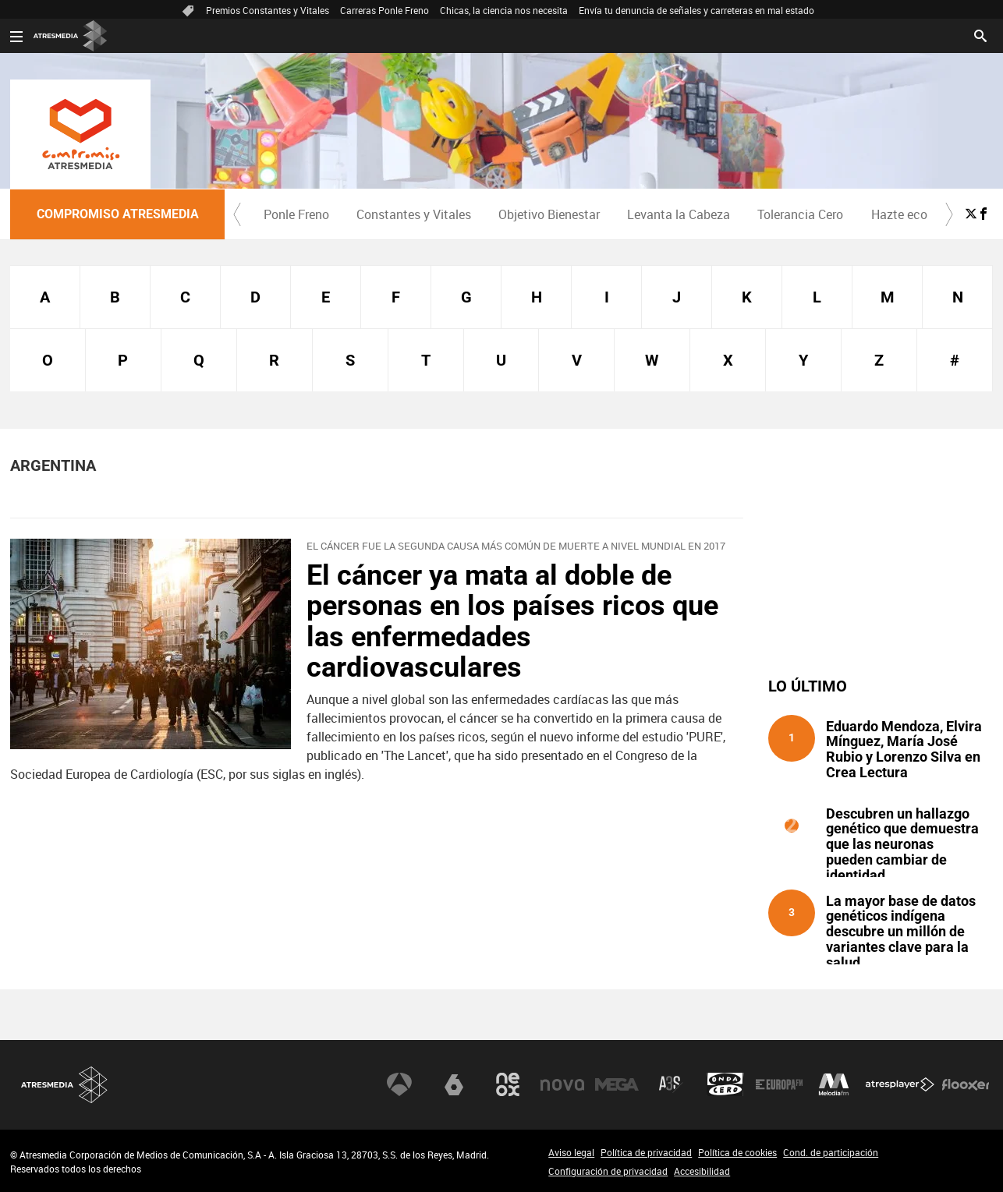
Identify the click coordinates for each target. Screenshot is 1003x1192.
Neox (507, 1084)
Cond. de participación (830, 1152)
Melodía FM (833, 1084)
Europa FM (779, 1084)
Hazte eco (899, 214)
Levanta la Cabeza (678, 214)
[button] (237, 214)
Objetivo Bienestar (549, 214)
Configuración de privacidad (608, 1171)
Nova (562, 1084)
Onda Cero (725, 1084)
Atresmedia (64, 1085)
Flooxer (965, 1084)
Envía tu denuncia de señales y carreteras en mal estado (696, 10)
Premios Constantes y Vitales (267, 10)
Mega (617, 1084)
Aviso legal (571, 1152)
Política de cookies (737, 1152)
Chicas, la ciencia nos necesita (504, 10)
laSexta (454, 1084)
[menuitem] (296, 214)
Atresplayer (900, 1084)
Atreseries (670, 1084)
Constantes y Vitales (413, 214)
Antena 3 (399, 1084)
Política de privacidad (646, 1152)
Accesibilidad (702, 1171)
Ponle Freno (296, 214)
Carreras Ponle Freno (384, 10)
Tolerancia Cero (800, 214)
